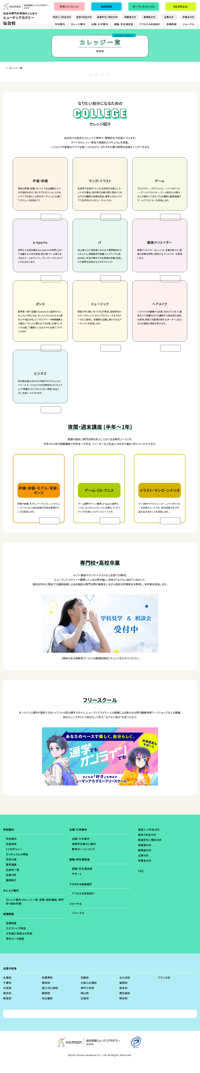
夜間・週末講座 (82, 76)
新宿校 (7, 1009)
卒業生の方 (188, 17)
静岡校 (46, 1004)
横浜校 (46, 994)
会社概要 (103, 1025)
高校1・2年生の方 (62, 17)
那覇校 (123, 1009)
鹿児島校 (124, 1004)
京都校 (85, 989)
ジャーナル (188, 24)
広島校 (85, 1009)
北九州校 (124, 989)
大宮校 (7, 999)
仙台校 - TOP (10, 67)
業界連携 (11, 876)
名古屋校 (47, 1009)
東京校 (7, 1004)
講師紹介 (11, 891)
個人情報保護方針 (66, 1025)
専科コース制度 (15, 950)
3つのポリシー (14, 860)
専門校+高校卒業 (110, 76)
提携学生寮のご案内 (84, 855)
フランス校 (164, 989)
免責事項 (87, 1025)
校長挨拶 (11, 855)
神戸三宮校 (87, 999)
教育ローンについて (83, 860)
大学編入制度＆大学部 (19, 945)
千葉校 (7, 994)
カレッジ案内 (78, 24)
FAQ (140, 882)
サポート (77, 885)
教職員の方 (149, 17)
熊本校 (123, 999)
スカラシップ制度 (16, 939)
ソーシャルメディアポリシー (129, 1025)
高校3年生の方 (84, 17)
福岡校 (123, 994)
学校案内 (60, 24)
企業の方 (169, 17)
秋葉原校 (47, 989)
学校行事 (11, 871)
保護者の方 (130, 17)
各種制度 (171, 24)
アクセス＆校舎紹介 (149, 24)
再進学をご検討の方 (107, 17)
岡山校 (85, 1004)
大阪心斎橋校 (89, 994)
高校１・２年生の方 (149, 841)
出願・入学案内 (99, 24)
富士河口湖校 (50, 999)
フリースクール (138, 76)
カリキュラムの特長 (17, 865)
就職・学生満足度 (123, 24)
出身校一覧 (12, 881)
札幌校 (7, 989)
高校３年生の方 (147, 846)
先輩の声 (11, 886)
